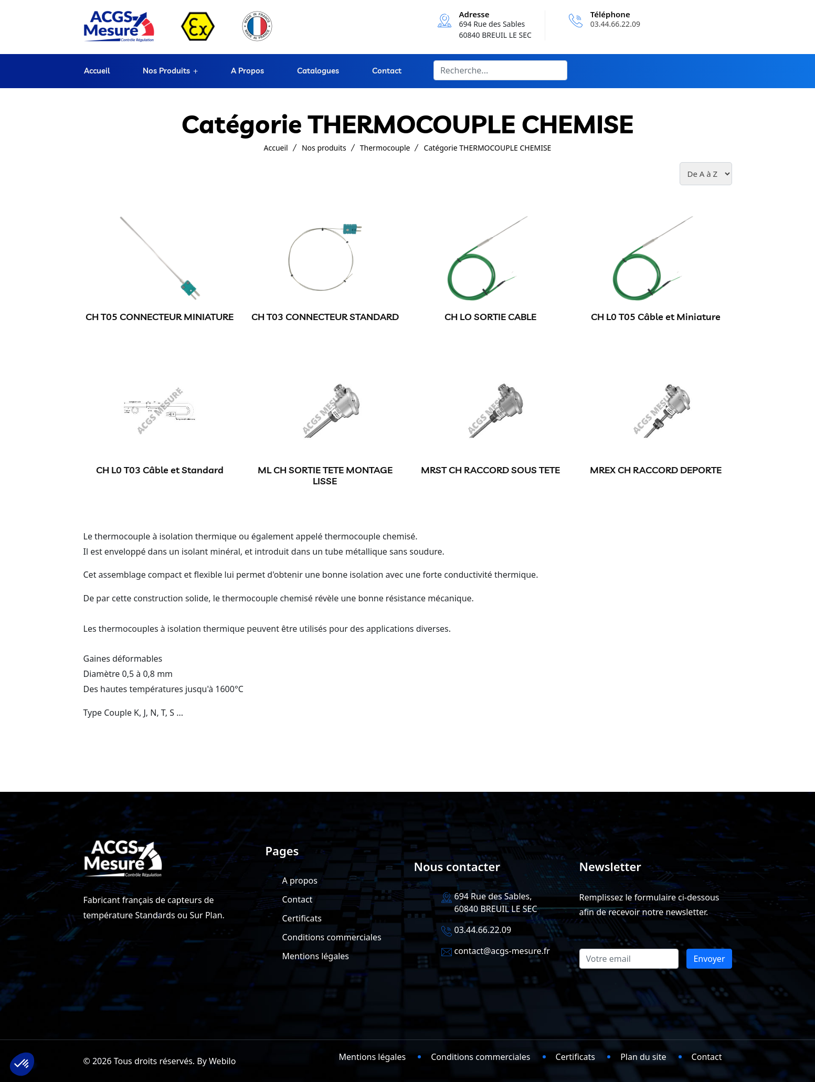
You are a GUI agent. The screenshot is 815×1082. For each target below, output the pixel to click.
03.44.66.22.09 (615, 24)
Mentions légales (316, 956)
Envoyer (709, 958)
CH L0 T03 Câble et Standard (160, 470)
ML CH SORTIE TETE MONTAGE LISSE (325, 475)
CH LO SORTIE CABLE (490, 317)
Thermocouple (385, 148)
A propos (246, 71)
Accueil (96, 71)
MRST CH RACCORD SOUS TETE (490, 470)
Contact (385, 71)
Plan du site (643, 1057)
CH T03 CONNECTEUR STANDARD (325, 317)
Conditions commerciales (332, 937)
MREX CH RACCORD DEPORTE (656, 470)
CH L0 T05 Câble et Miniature (656, 317)
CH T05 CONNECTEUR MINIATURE (160, 317)
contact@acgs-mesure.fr (502, 951)
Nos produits (165, 71)
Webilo (222, 1061)
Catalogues (317, 71)
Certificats (302, 918)
